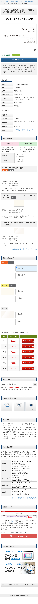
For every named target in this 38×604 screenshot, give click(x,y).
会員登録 (11, 522)
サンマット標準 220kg (20, 290)
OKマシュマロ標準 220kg (21, 267)
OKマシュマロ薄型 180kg (21, 275)
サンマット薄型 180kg (20, 298)
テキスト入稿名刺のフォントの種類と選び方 (24, 498)
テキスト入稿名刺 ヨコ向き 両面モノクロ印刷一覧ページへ (19, 584)
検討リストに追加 (19, 59)
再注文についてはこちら (19, 536)
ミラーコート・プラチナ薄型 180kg (24, 321)
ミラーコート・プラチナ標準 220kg (24, 314)
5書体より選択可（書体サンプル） (25, 130)
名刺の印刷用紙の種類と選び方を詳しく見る (24, 249)
